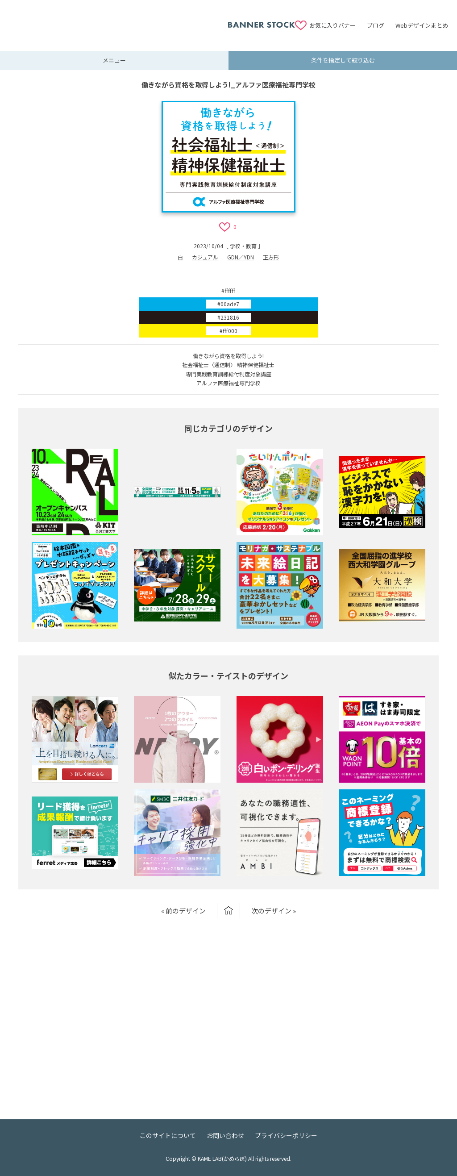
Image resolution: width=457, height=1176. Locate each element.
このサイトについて (168, 1135)
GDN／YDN (240, 257)
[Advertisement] (118, 20)
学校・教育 (243, 246)
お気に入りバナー (332, 25)
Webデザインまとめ (421, 25)
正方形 (271, 257)
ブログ (375, 25)
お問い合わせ (225, 1135)
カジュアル (205, 257)
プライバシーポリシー (286, 1135)
